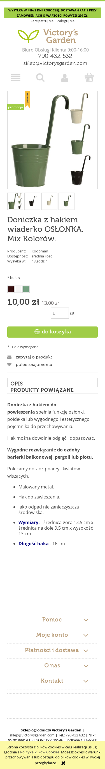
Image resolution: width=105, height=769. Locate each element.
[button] (16, 77)
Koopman (40, 251)
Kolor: (13, 277)
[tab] (52, 382)
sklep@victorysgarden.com (55, 63)
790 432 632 (55, 56)
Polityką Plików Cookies (39, 752)
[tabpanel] (52, 503)
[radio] (11, 289)
